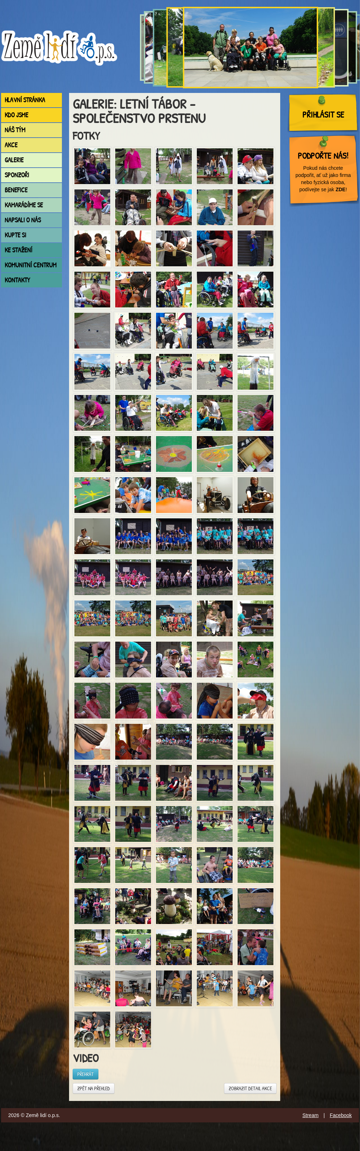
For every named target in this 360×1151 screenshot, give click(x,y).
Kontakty (17, 280)
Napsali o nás (23, 220)
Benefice (16, 190)
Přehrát (85, 1074)
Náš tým (15, 129)
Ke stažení (18, 250)
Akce (11, 144)
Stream (310, 1115)
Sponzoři (17, 175)
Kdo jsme (16, 114)
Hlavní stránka (25, 99)
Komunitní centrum (31, 265)
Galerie (14, 159)
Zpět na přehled (93, 1088)
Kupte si (15, 235)
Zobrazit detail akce (250, 1088)
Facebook (341, 1115)
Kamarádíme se (24, 205)
